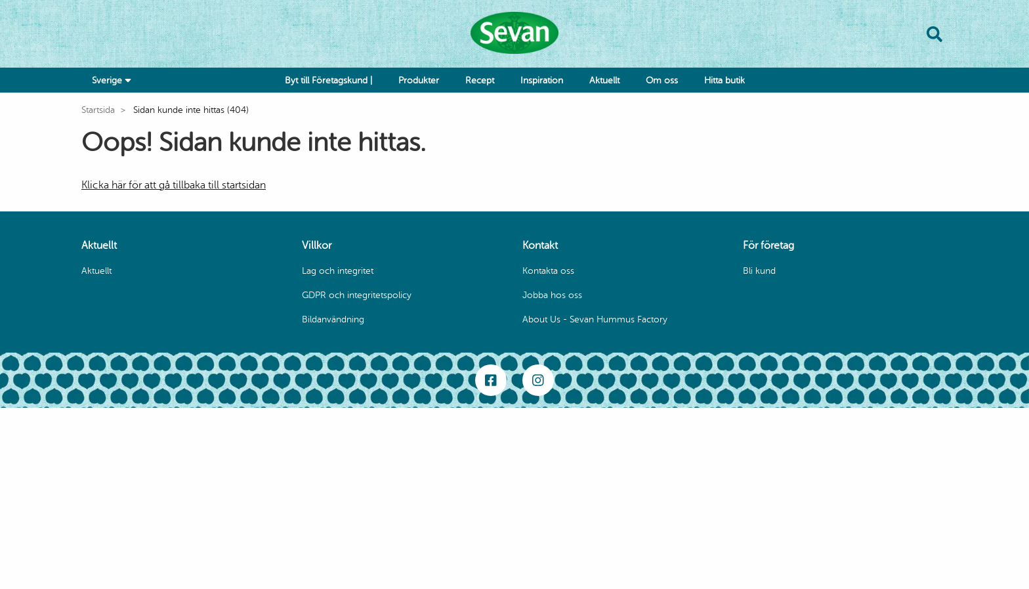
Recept (479, 80)
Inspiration (541, 80)
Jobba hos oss (552, 295)
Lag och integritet (337, 271)
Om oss (662, 80)
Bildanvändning (333, 319)
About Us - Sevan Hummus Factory (594, 319)
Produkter (418, 80)
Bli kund (759, 271)
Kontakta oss (548, 271)
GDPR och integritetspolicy (356, 295)
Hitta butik (724, 80)
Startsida (98, 110)
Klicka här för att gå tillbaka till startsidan (173, 185)
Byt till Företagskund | (328, 80)
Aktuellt (604, 80)
